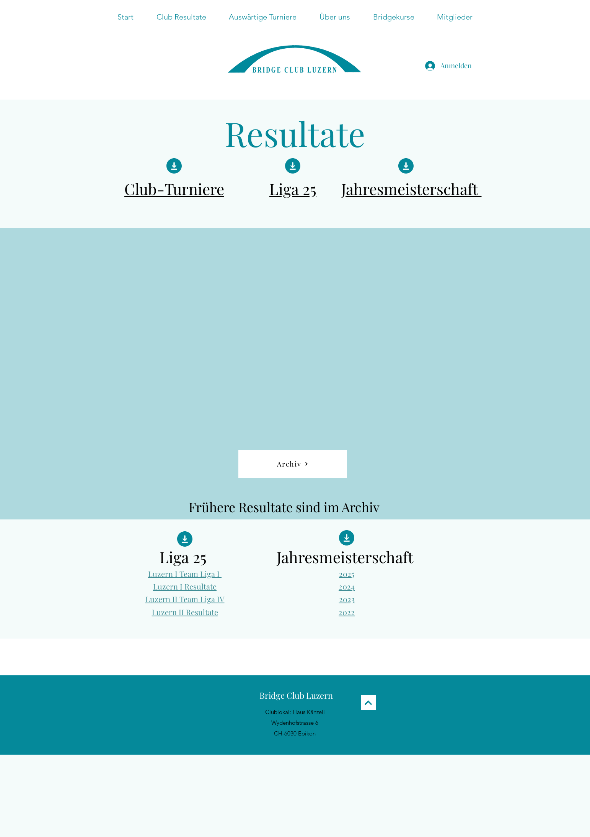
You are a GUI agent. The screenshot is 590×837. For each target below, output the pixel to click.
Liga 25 (292, 189)
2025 (346, 573)
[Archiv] (292, 464)
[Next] (368, 702)
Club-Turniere (174, 189)
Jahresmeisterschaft (411, 189)
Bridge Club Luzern (296, 695)
